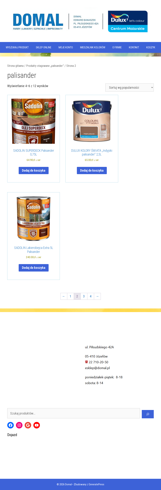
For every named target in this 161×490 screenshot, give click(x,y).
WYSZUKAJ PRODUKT (17, 47)
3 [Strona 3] (84, 296)
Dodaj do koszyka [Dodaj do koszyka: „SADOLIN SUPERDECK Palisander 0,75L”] (33, 170)
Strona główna (15, 66)
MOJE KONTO (66, 47)
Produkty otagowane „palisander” (45, 66)
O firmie (117, 47)
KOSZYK (150, 47)
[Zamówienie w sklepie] (129, 87)
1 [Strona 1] (70, 296)
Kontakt (134, 47)
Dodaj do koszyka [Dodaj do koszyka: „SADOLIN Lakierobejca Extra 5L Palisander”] (33, 268)
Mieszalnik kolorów (92, 47)
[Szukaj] (148, 414)
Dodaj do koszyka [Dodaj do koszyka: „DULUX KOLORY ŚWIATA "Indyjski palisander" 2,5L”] (92, 170)
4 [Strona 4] (90, 296)
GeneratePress (96, 484)
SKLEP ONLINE (43, 47)
